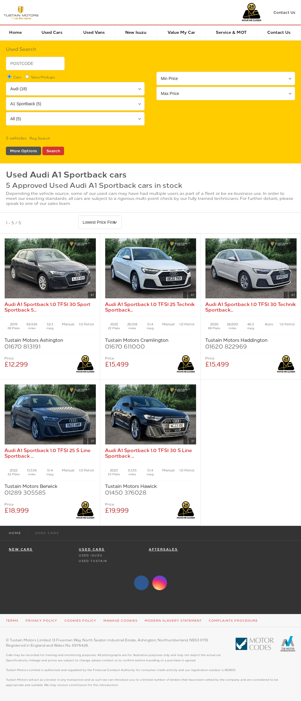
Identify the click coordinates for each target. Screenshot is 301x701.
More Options (23, 151)
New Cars (21, 549)
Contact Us (278, 32)
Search (53, 151)
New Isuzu (135, 32)
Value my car (181, 32)
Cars (13, 77)
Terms (12, 621)
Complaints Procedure (233, 621)
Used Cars (51, 32)
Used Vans (94, 32)
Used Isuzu (91, 555)
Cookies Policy (80, 621)
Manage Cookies (120, 621)
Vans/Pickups (39, 77)
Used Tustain (93, 561)
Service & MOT (231, 32)
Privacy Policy (41, 621)
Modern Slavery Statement (173, 621)
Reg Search (39, 138)
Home (15, 32)
